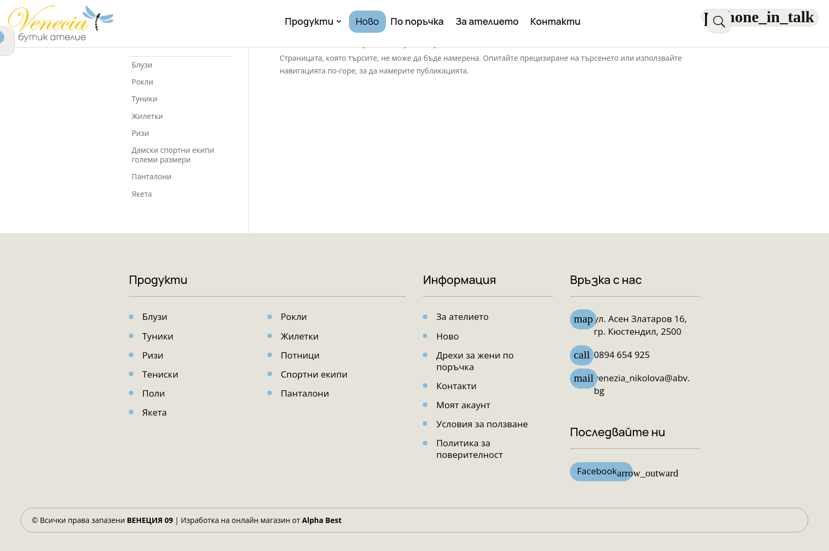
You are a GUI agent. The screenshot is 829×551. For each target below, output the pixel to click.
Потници (300, 355)
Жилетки (147, 116)
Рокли (142, 82)
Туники (145, 99)
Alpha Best (322, 520)
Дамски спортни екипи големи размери (173, 154)
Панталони (151, 176)
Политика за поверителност (469, 449)
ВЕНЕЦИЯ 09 (150, 520)
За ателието (487, 22)
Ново (367, 22)
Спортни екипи (314, 374)
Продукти (309, 22)
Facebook (605, 472)
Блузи (142, 65)
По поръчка (417, 22)
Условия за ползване (482, 424)
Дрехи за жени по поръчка (475, 361)
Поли (153, 393)
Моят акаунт (463, 405)
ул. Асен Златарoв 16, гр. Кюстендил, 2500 (640, 325)
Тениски (160, 374)
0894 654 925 (622, 354)
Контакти (555, 22)
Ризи (140, 133)
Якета (142, 194)
